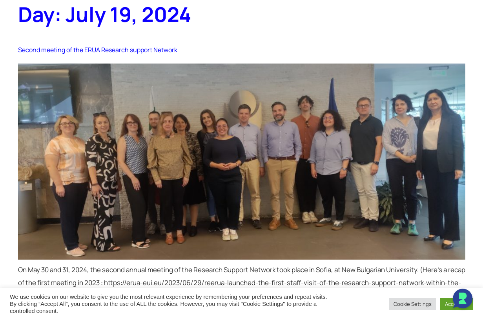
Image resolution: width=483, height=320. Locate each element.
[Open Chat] (462, 299)
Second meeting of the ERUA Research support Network (97, 49)
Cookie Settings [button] (413, 303)
